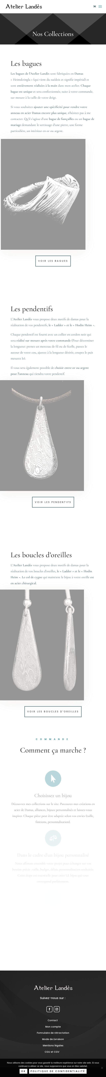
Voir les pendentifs (53, 502)
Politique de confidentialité (58, 1071)
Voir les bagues (53, 261)
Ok (23, 1071)
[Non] (102, 1068)
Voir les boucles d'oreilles (53, 711)
